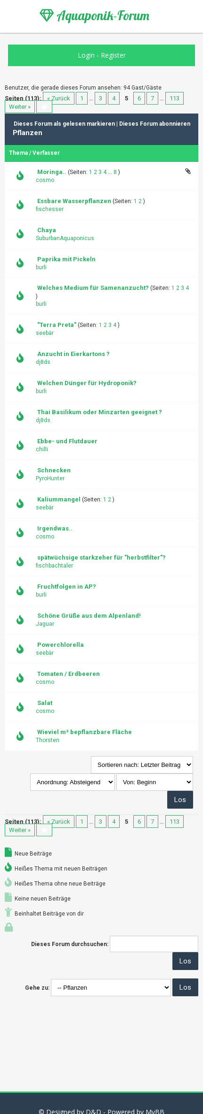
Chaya (46, 230)
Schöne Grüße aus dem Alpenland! (89, 615)
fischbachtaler (54, 565)
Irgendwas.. (55, 528)
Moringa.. (51, 171)
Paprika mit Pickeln (66, 259)
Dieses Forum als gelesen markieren (64, 124)
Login (86, 55)
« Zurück (58, 98)
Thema (18, 153)
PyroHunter (50, 478)
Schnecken (54, 470)
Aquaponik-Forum (94, 15)
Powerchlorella (60, 644)
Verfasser (46, 153)
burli (41, 267)
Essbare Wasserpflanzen (74, 201)
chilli (42, 449)
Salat (44, 702)
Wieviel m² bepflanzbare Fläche (84, 731)
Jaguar (45, 624)
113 (174, 98)
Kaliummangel (59, 499)
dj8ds (43, 362)
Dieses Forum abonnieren (154, 124)
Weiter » (20, 106)
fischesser (50, 209)
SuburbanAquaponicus (65, 238)
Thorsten (47, 740)
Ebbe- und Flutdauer (67, 441)
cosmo (45, 180)
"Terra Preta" (56, 324)
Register (113, 55)
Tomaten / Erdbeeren (68, 673)
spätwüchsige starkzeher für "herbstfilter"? (101, 557)
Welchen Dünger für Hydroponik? (87, 382)
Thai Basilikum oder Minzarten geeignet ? (99, 412)
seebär (45, 333)
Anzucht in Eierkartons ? (73, 353)
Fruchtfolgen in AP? (66, 586)
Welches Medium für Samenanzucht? (93, 287)
